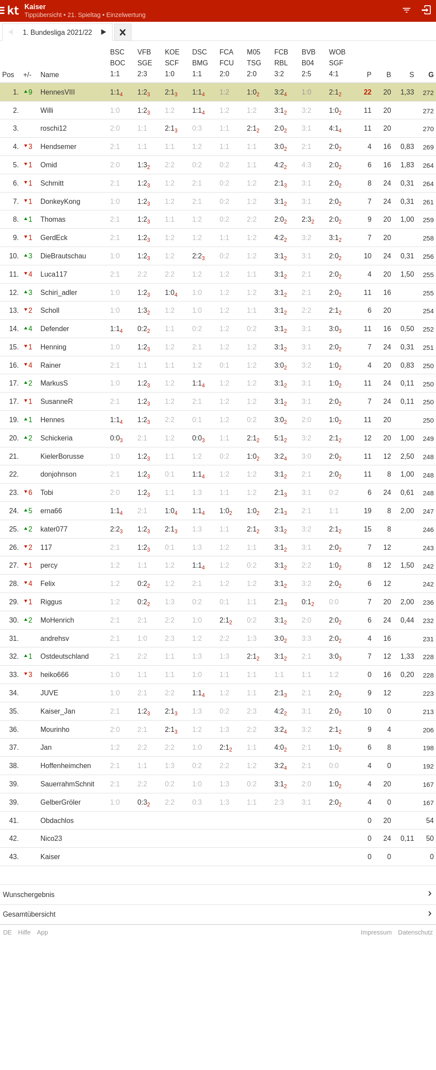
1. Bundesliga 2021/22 (57, 32)
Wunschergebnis (28, 894)
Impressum (376, 932)
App (42, 932)
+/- (27, 74)
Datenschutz (415, 932)
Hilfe (24, 932)
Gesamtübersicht (29, 914)
